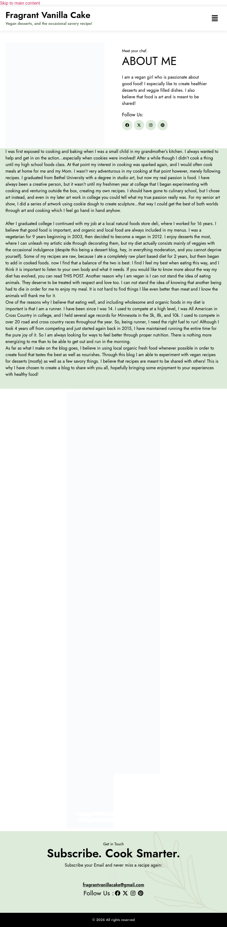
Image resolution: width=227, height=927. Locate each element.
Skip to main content (20, 3)
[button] (214, 19)
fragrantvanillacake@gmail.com (113, 885)
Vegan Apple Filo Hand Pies (113, 819)
